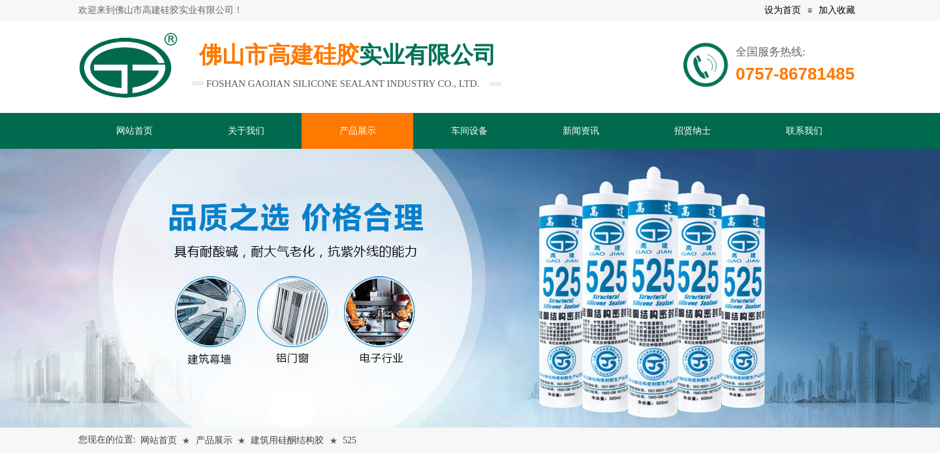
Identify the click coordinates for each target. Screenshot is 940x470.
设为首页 (782, 10)
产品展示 (214, 440)
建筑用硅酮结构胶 (287, 440)
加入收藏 (837, 10)
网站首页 (158, 440)
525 (349, 440)
